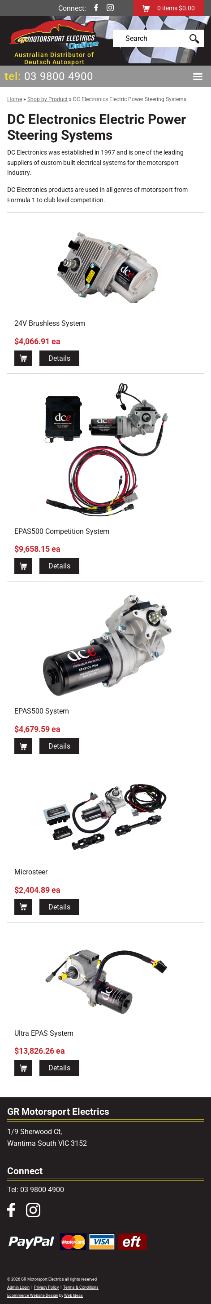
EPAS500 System (41, 711)
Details (59, 358)
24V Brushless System (49, 323)
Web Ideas (73, 1295)
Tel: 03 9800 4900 (35, 1189)
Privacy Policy (46, 1287)
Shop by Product (47, 99)
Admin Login (18, 1287)
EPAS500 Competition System (61, 531)
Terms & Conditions (81, 1287)
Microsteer (30, 872)
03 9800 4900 (58, 76)
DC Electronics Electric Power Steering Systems (129, 99)
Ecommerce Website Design (32, 1295)
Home (14, 99)
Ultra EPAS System (43, 1033)
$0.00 (186, 8)
